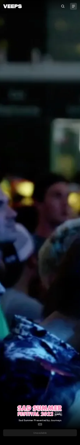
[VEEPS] (12, 6)
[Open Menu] (73, 6)
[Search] (62, 6)
